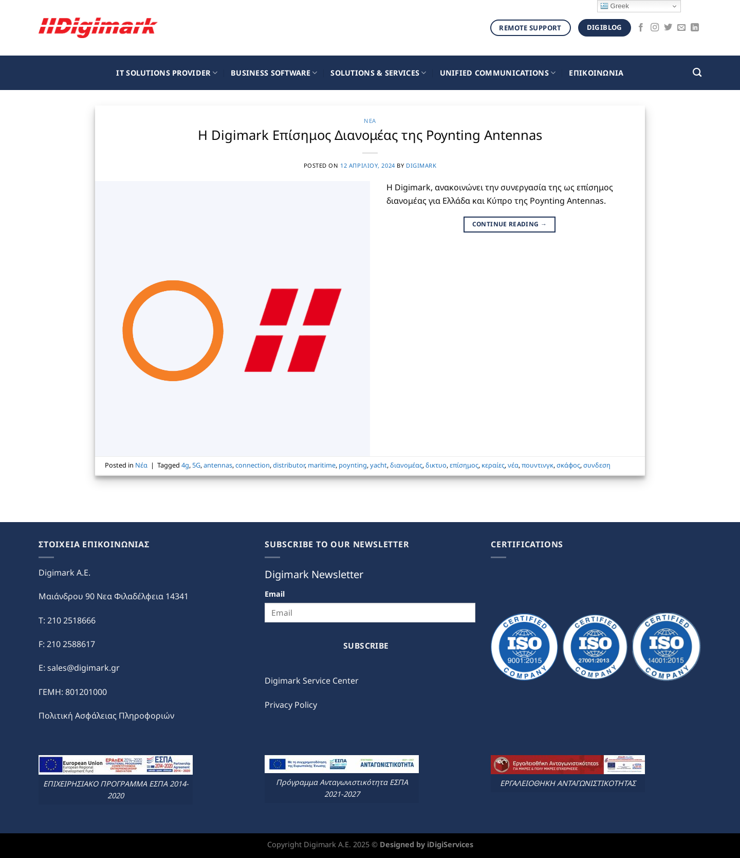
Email (275, 594)
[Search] (697, 72)
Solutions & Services (378, 73)
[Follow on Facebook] (641, 27)
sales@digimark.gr (83, 667)
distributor (289, 465)
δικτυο (436, 465)
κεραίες (493, 465)
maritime (322, 465)
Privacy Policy (291, 704)
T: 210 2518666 (67, 620)
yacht (378, 465)
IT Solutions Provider (166, 73)
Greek (614, 6)
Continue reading (509, 224)
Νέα (370, 120)
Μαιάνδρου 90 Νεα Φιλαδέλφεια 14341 (114, 596)
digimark (421, 165)
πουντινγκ (537, 465)
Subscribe (366, 645)
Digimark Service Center (312, 680)
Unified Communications (498, 73)
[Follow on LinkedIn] (695, 27)
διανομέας (406, 465)
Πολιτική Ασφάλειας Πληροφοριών (106, 715)
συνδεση (596, 465)
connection (252, 465)
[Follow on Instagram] (655, 27)
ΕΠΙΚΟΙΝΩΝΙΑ (596, 73)
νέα (513, 465)
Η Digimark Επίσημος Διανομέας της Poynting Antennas (370, 135)
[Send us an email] (681, 27)
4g (185, 465)
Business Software (274, 73)
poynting (353, 465)
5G (196, 465)
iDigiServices (450, 844)
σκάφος (568, 465)
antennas (217, 465)
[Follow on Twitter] (668, 27)
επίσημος (464, 465)
